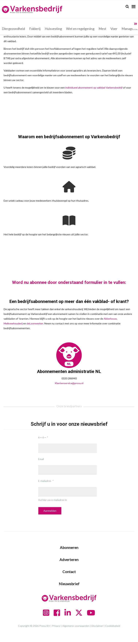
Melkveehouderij (13, 323)
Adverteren (69, 559)
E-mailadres (44, 480)
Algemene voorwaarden (75, 625)
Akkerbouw (110, 318)
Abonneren (69, 547)
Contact (69, 571)
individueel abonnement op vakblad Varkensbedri (93, 87)
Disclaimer (97, 625)
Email (41, 459)
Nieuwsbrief (69, 584)
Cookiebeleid (112, 625)
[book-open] (69, 220)
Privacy (56, 625)
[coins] (69, 153)
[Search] (127, 6)
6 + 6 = (42, 437)
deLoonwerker (35, 323)
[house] (69, 186)
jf (121, 87)
